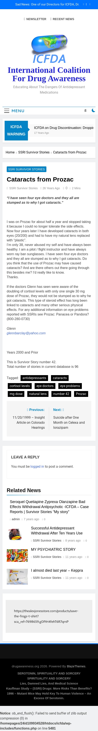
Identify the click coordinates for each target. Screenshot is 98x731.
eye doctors (45, 386)
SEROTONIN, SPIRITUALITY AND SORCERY (49, 673)
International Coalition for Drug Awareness (49, 74)
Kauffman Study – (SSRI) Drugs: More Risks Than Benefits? (49, 688)
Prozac (81, 394)
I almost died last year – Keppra (57, 570)
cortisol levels (20, 386)
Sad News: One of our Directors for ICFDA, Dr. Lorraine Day (47, 4)
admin (16, 519)
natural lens (38, 394)
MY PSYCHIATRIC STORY (53, 549)
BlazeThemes (76, 666)
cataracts (60, 378)
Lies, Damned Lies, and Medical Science (49, 683)
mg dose (16, 394)
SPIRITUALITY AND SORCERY (49, 678)
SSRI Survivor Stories (26, 169)
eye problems (70, 386)
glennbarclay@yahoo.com (26, 333)
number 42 (61, 394)
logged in (37, 466)
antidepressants (34, 378)
